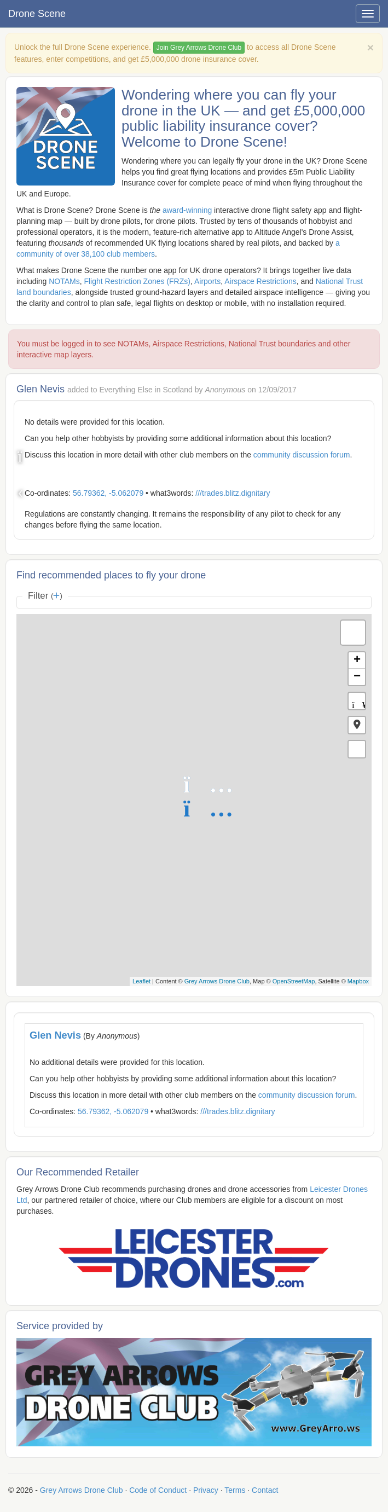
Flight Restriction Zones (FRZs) (137, 281)
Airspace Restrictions (260, 281)
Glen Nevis (55, 1035)
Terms (234, 1490)
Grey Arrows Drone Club (217, 981)
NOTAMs (64, 281)
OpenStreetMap (294, 981)
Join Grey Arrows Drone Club (199, 47)
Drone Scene (37, 13)
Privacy (205, 1490)
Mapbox (358, 981)
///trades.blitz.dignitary (232, 493)
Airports (207, 281)
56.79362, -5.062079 (108, 493)
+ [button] (357, 660)
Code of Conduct (158, 1490)
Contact (265, 1490)
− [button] (357, 677)
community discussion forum (301, 454)
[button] (357, 725)
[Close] (370, 47)
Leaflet (141, 981)
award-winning (187, 210)
